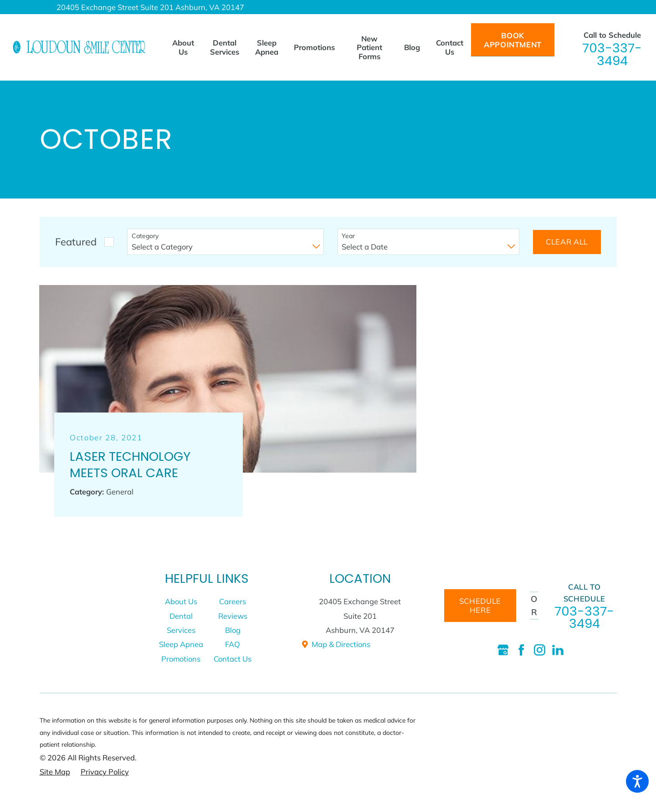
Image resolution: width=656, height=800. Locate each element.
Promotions (180, 658)
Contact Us (232, 658)
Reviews (232, 616)
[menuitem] (187, 47)
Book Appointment (513, 40)
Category (145, 236)
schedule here (480, 605)
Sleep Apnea (181, 644)
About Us (181, 601)
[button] (637, 781)
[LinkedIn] (558, 650)
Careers (232, 601)
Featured (76, 241)
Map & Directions (335, 644)
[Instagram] (539, 650)
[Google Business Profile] (503, 650)
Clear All (567, 241)
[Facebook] (521, 650)
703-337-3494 (612, 54)
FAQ (232, 644)
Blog (233, 630)
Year (348, 236)
